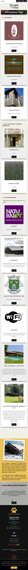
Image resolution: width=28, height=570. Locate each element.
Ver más (14, 50)
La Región (14, 558)
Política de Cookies (14, 541)
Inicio (14, 555)
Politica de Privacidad (14, 540)
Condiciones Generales (14, 538)
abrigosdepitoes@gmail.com (14, 528)
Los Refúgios (14, 556)
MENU (3, 2)
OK (14, 567)
